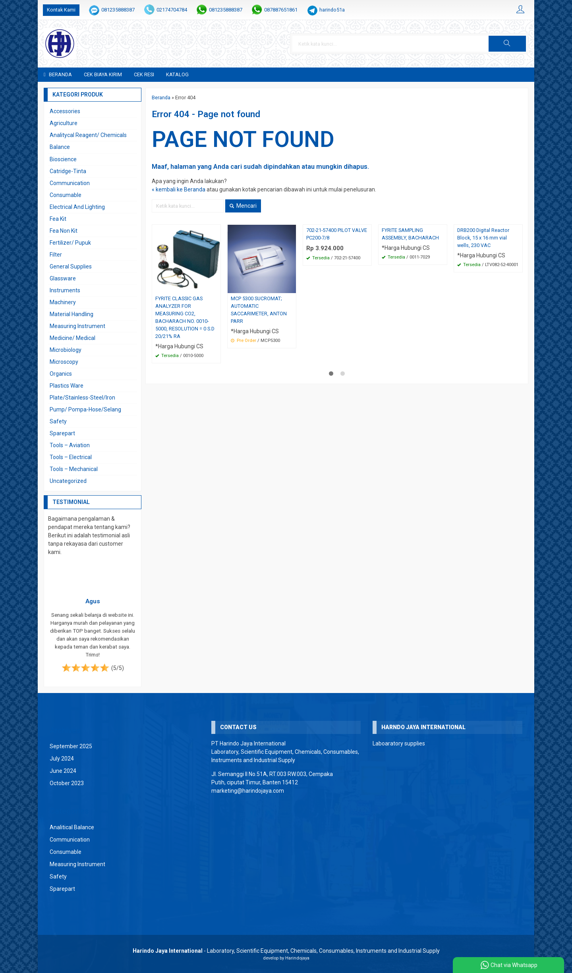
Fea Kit (58, 219)
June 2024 (63, 771)
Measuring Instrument (77, 326)
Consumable (65, 195)
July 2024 (62, 758)
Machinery (63, 302)
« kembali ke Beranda (178, 189)
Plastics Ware (66, 385)
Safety (58, 421)
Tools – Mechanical (74, 469)
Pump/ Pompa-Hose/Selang (85, 409)
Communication (70, 183)
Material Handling (71, 314)
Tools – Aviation (70, 445)
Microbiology (65, 350)
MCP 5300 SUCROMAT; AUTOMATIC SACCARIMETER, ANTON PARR (259, 309)
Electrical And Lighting (77, 207)
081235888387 (118, 10)
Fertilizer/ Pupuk (70, 242)
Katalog (177, 74)
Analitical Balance (72, 827)
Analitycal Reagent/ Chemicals (88, 135)
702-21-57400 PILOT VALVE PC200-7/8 (336, 234)
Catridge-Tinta (68, 171)
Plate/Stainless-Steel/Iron (82, 397)
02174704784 (172, 10)
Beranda (58, 74)
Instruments (65, 290)
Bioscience (63, 159)
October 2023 (67, 783)
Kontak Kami (61, 10)
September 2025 (71, 746)
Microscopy (64, 362)
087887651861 (281, 10)
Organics (61, 374)
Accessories (65, 111)
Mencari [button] (243, 206)
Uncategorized (68, 481)
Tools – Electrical (71, 457)
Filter (56, 254)
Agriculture (63, 123)
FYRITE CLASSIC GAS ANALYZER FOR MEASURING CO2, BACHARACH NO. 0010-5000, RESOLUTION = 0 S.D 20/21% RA (184, 317)
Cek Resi (144, 74)
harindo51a (332, 10)
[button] (507, 44)
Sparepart (62, 433)
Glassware (63, 278)
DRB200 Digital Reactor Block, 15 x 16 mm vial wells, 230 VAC (483, 237)
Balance (60, 147)
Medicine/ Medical (72, 338)
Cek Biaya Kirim (103, 74)
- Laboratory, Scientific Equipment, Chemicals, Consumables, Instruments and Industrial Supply (286, 951)
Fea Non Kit (63, 231)
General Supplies (71, 266)
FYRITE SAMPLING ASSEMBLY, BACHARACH (410, 234)
